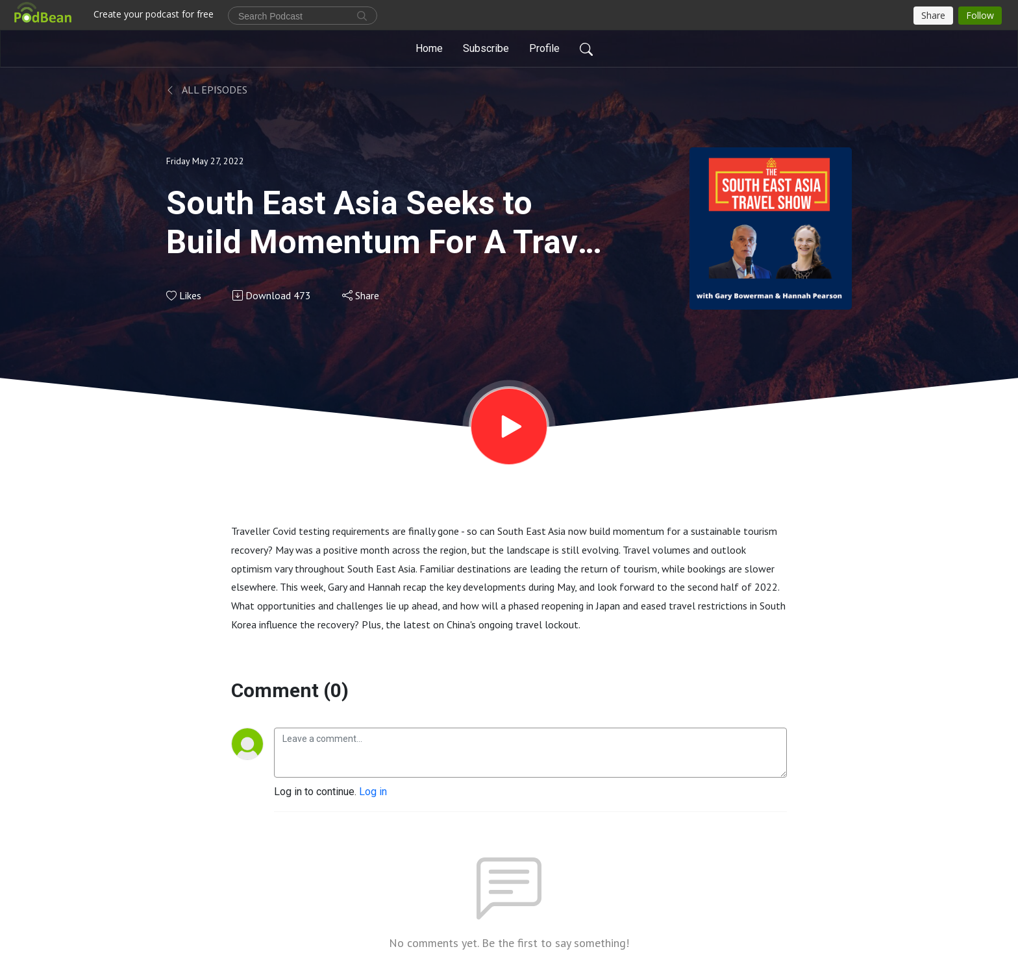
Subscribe (486, 48)
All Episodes (206, 89)
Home (429, 48)
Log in (373, 791)
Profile (544, 48)
